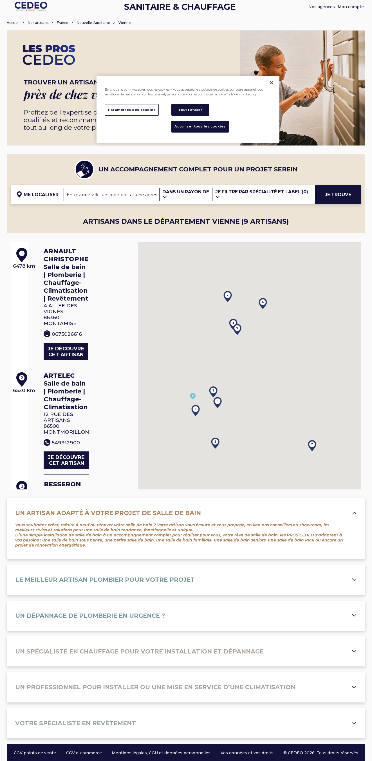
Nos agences (321, 6)
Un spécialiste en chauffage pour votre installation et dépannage (186, 651)
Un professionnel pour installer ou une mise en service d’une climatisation (186, 687)
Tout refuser (190, 110)
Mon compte (351, 6)
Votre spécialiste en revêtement (186, 723)
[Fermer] (271, 83)
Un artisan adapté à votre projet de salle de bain (186, 512)
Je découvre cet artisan (89, 340)
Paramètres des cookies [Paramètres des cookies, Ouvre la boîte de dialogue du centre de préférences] (132, 110)
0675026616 (74, 322)
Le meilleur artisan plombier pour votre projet (186, 579)
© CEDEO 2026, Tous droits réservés (320, 752)
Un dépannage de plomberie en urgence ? (186, 615)
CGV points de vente (35, 752)
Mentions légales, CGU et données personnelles (161, 752)
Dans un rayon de (185, 194)
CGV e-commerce (84, 752)
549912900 (73, 418)
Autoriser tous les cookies (200, 126)
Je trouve (338, 194)
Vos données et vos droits (247, 752)
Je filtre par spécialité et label (261, 194)
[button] (209, 383)
